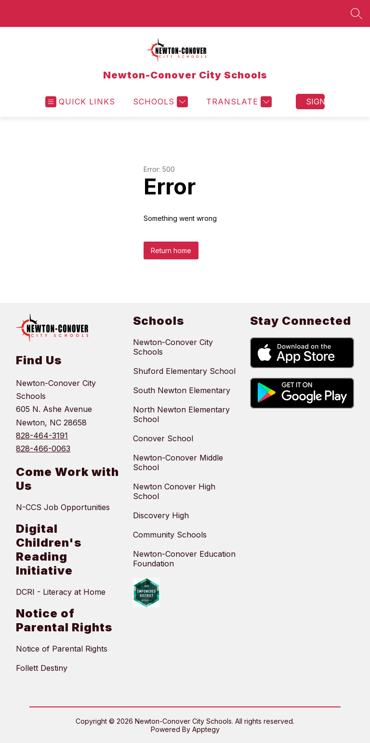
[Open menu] (80, 102)
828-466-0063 (43, 448)
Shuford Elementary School (184, 371)
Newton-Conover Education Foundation (184, 558)
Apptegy (206, 729)
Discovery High (161, 515)
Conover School (163, 438)
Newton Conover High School (174, 491)
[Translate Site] (238, 102)
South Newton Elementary (181, 390)
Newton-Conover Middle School (178, 462)
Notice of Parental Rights (61, 648)
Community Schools (170, 534)
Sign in (315, 101)
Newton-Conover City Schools (173, 347)
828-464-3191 (42, 435)
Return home (171, 250)
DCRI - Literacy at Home (61, 592)
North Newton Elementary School (181, 414)
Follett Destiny (41, 668)
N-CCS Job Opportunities (63, 507)
